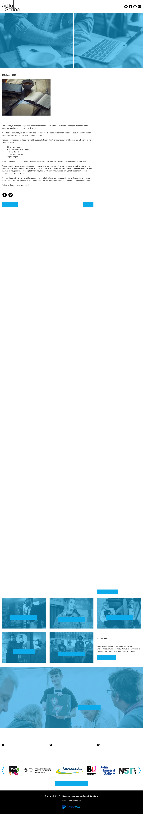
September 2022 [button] (113, 313)
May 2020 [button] (105, 471)
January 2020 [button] (110, 493)
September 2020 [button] (113, 449)
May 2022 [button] (105, 336)
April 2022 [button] (107, 341)
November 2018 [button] (112, 567)
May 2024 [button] (105, 201)
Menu (117, 7)
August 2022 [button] (109, 319)
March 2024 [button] (108, 212)
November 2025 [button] (112, 111)
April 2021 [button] (107, 409)
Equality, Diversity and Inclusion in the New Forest (68, 749)
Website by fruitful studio (71, 801)
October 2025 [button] (111, 116)
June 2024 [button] (106, 195)
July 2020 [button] (106, 460)
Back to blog (107, 592)
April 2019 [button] (107, 538)
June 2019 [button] (106, 527)
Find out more (24, 617)
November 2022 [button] (112, 302)
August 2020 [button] (109, 454)
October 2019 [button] (111, 511)
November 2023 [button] (112, 235)
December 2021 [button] (112, 364)
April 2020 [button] (107, 476)
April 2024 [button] (107, 206)
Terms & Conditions (90, 796)
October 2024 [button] (111, 178)
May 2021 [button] (105, 403)
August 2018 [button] (109, 584)
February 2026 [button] (112, 93)
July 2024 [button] (106, 189)
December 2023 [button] (112, 229)
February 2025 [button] (112, 155)
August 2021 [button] (109, 387)
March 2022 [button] (108, 347)
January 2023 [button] (110, 290)
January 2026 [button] (110, 99)
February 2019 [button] (112, 550)
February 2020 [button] (112, 488)
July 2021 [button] (106, 392)
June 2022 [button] (106, 330)
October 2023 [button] (111, 240)
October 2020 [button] (111, 443)
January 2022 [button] (110, 358)
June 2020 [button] (106, 465)
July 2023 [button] (106, 257)
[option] (15, 770)
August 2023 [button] (109, 251)
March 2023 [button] (108, 279)
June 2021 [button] (106, 398)
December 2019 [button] (112, 499)
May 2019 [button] (105, 533)
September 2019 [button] (113, 516)
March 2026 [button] (108, 88)
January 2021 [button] (110, 426)
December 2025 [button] (112, 105)
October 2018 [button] (111, 573)
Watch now (23, 651)
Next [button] (139, 770)
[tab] (119, 82)
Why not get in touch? (71, 783)
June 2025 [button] (106, 133)
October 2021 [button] (111, 375)
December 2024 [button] (112, 167)
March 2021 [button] (108, 414)
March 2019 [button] (108, 544)
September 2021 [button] (113, 381)
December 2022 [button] (112, 297)
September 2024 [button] (113, 184)
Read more (106, 657)
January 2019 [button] (110, 555)
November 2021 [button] (112, 370)
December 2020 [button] (112, 432)
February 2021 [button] (112, 420)
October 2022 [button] (111, 308)
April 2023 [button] (107, 274)
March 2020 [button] (108, 482)
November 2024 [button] (112, 173)
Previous (9, 204)
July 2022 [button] (106, 325)
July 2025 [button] (106, 127)
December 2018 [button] (112, 561)
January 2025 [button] (110, 161)
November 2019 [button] (112, 505)
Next (88, 204)
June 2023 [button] (106, 262)
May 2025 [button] (105, 139)
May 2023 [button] (105, 268)
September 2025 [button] (113, 122)
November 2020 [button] (112, 437)
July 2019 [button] (106, 522)
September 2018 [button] (113, 578)
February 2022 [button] (112, 352)
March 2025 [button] (108, 150)
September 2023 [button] (113, 246)
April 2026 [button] (107, 82)
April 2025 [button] (107, 144)
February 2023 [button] (112, 285)
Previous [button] (3, 770)
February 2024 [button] (112, 217)
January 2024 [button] (110, 223)
